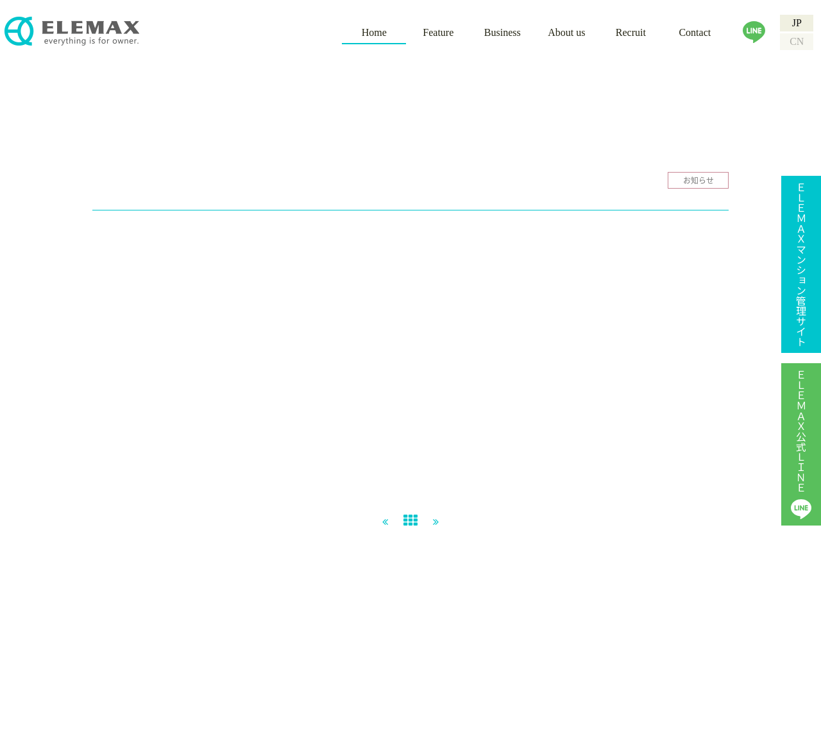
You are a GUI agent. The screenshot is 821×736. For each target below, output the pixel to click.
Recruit (631, 32)
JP (797, 22)
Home (374, 32)
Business (502, 32)
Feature (438, 32)
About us (566, 32)
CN (797, 41)
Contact (695, 32)
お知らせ (698, 180)
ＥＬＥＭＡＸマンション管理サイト (801, 264)
